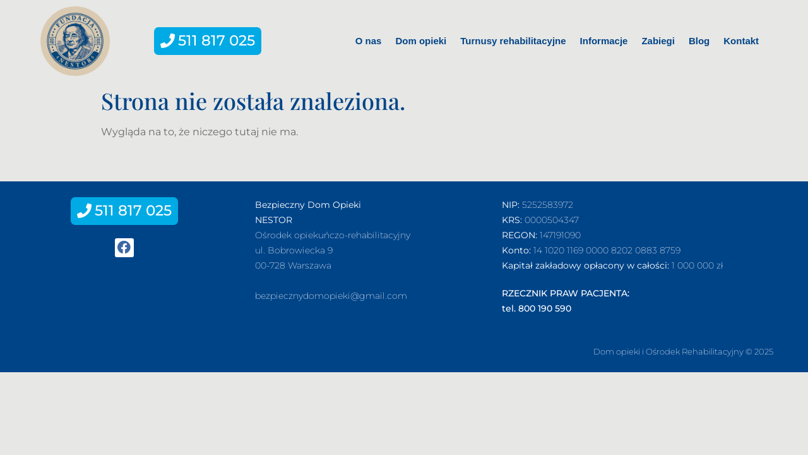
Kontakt (741, 40)
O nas (368, 40)
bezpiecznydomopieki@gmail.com (331, 295)
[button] (207, 41)
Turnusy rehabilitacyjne (513, 40)
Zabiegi (658, 40)
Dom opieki (420, 40)
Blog (699, 40)
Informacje (604, 40)
